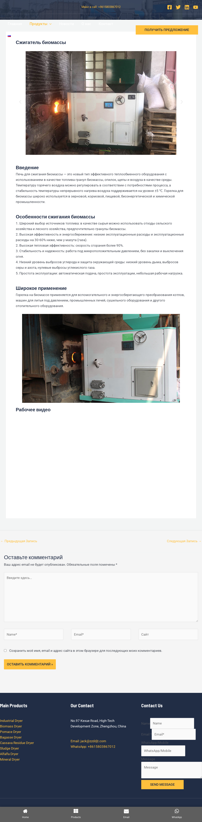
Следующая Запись (184, 541)
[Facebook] (169, 7)
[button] (20, 102)
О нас (86, 24)
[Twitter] (178, 7)
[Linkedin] (186, 7)
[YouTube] (195, 7)
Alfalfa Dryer (9, 754)
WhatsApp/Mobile (154, 743)
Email (146, 734)
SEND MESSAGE (162, 784)
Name (145, 723)
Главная (15, 24)
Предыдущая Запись (18, 541)
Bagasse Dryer (11, 737)
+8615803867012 (109, 7)
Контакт (106, 24)
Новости (66, 24)
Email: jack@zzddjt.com (88, 741)
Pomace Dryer (10, 732)
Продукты (40, 24)
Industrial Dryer (11, 721)
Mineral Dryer (10, 759)
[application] (49, 24)
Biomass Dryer (11, 726)
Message (148, 759)
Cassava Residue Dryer (17, 743)
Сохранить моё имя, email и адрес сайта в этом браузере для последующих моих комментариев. (85, 651)
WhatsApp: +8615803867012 (93, 747)
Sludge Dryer (9, 748)
